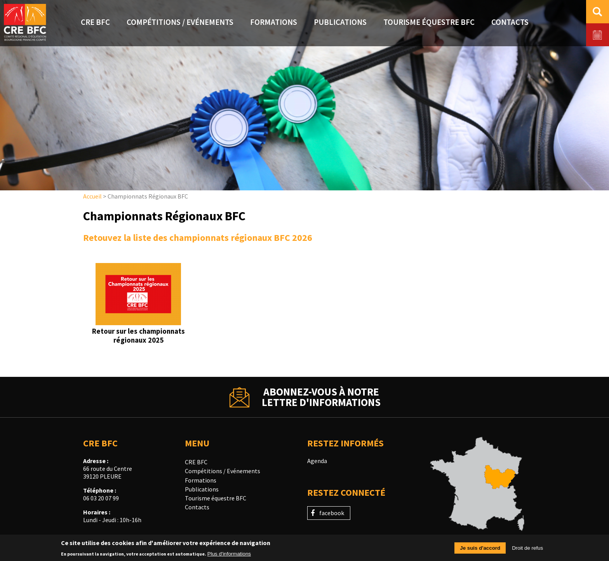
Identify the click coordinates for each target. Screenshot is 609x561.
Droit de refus (527, 550)
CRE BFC (196, 462)
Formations (200, 480)
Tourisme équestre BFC (215, 498)
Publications (202, 489)
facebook (331, 513)
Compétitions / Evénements (222, 471)
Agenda (317, 461)
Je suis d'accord (480, 550)
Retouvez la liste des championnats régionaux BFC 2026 (197, 238)
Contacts (197, 507)
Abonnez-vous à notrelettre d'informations (321, 397)
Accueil (92, 196)
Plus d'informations (229, 556)
